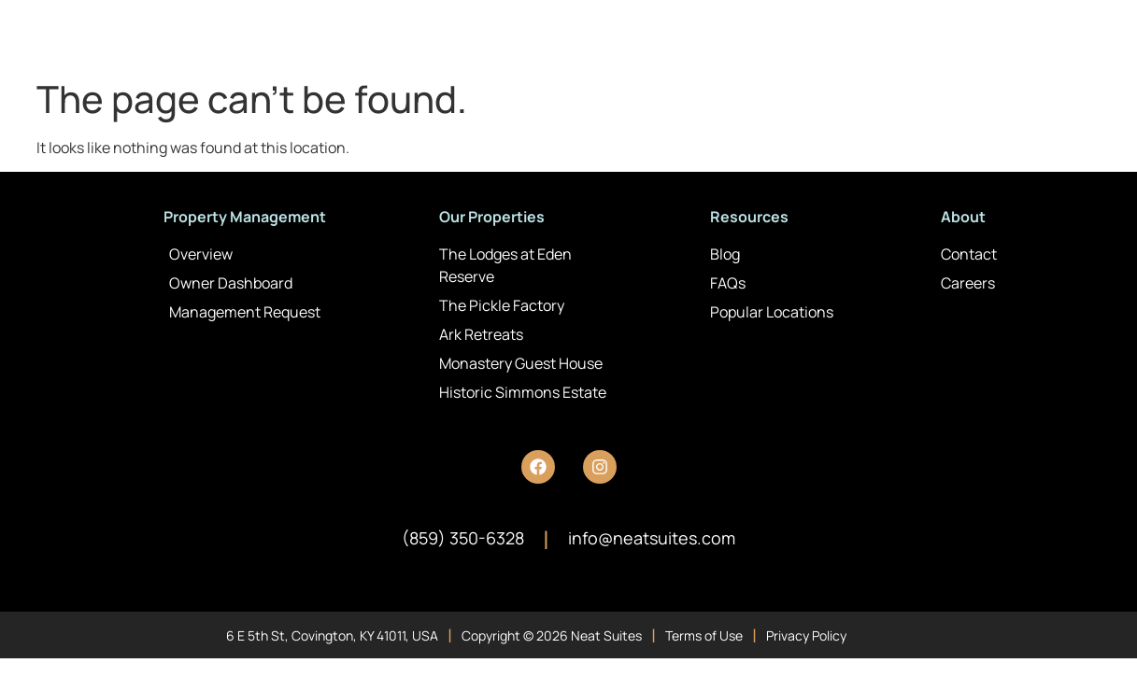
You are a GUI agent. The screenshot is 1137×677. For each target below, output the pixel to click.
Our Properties (492, 216)
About (963, 216)
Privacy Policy (806, 635)
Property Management (244, 216)
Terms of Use (704, 635)
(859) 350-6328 (463, 538)
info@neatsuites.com (651, 538)
